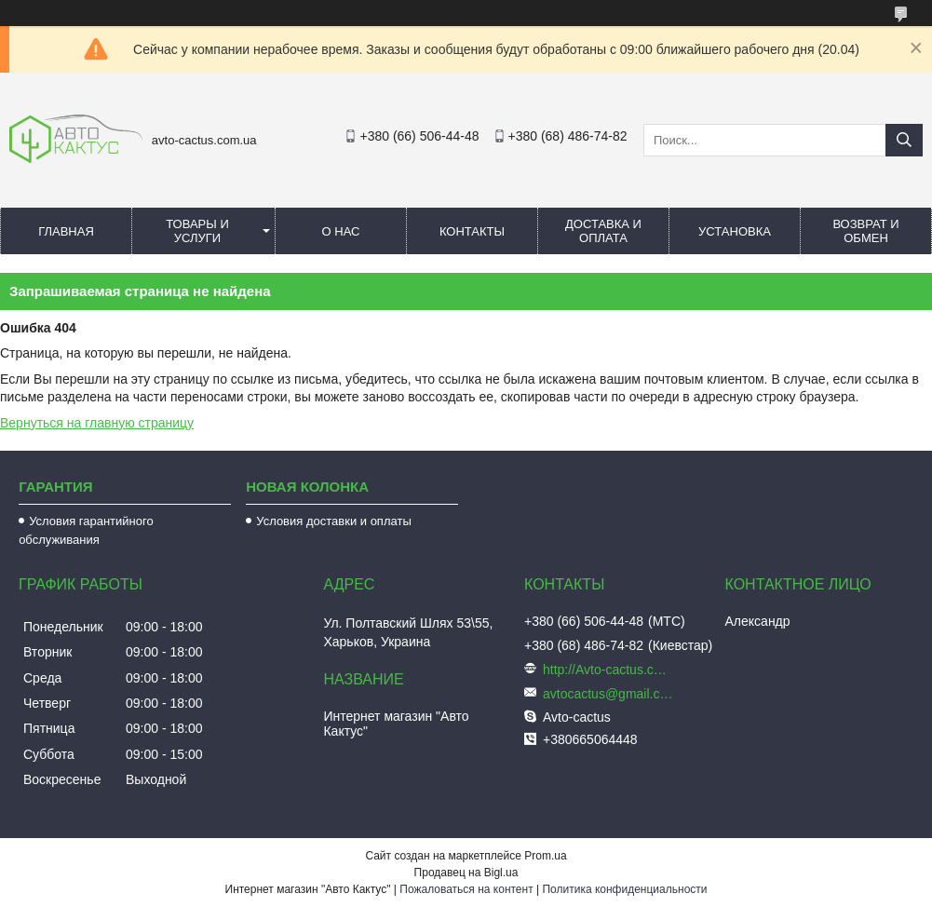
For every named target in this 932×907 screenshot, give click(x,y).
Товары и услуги (197, 231)
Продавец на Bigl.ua (466, 872)
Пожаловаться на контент (466, 889)
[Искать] (904, 140)
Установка (734, 231)
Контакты (472, 231)
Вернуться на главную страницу (97, 422)
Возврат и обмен (865, 231)
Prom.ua (545, 855)
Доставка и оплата (603, 231)
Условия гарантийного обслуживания (86, 530)
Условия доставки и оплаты (333, 521)
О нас (341, 231)
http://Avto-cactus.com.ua (608, 669)
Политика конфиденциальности (624, 889)
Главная (66, 231)
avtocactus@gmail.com (608, 693)
